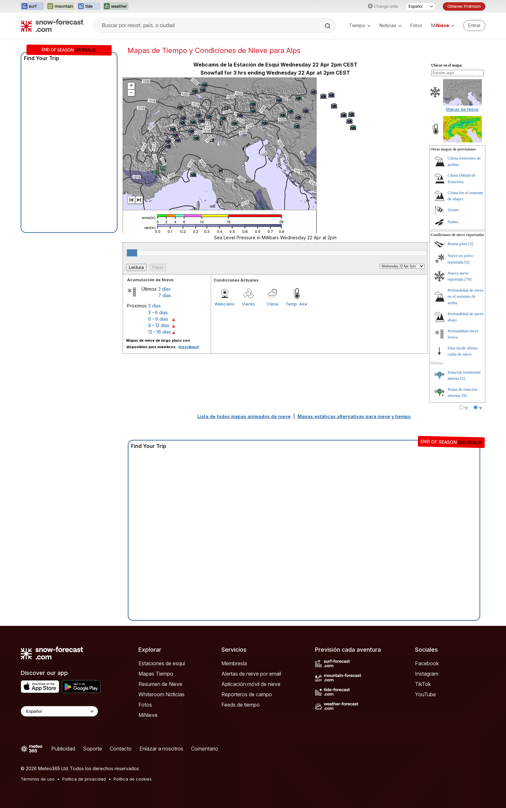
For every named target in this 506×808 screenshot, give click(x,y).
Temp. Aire (296, 303)
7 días (164, 295)
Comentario (204, 748)
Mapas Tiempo (155, 673)
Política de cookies (133, 779)
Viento (248, 303)
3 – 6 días (158, 312)
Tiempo (359, 25)
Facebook (427, 663)
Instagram (426, 673)
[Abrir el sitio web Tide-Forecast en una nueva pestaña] (88, 6)
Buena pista (457, 243)
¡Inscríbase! (188, 347)
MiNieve (147, 715)
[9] (464, 395)
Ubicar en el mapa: (446, 65)
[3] (470, 243)
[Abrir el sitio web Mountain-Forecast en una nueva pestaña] (60, 6)
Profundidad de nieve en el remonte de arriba (465, 296)
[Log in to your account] (474, 25)
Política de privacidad (84, 779)
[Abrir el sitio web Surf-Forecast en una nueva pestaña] (32, 6)
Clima (272, 303)
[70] (467, 279)
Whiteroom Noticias (161, 694)
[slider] (132, 252)
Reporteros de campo (246, 694)
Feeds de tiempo (240, 704)
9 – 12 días (158, 325)
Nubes (453, 221)
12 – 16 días (159, 332)
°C (466, 408)
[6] (466, 262)
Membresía (234, 663)
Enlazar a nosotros (161, 748)
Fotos (416, 25)
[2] (462, 378)
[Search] (328, 25)
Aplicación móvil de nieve (250, 684)
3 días (164, 289)
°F (480, 408)
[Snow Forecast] (52, 25)
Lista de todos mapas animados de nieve (244, 416)
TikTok (423, 684)
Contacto (121, 748)
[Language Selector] (59, 711)
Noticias (390, 25)
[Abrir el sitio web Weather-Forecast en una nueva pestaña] (115, 6)
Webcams (225, 303)
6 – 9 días (158, 319)
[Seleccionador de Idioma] (420, 6)
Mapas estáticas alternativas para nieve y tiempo (354, 416)
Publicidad (63, 748)
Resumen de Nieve (160, 684)
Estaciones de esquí (161, 663)
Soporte (92, 748)
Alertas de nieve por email (251, 673)
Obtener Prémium (464, 6)
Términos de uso (38, 779)
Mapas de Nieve (462, 109)
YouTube (425, 694)
